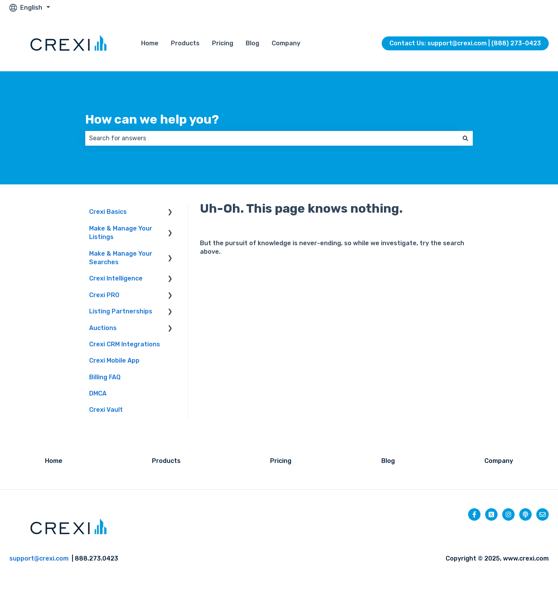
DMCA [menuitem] (98, 393)
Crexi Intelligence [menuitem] (116, 278)
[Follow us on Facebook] (474, 514)
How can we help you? (152, 119)
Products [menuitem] (166, 460)
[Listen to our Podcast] (525, 514)
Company (286, 43)
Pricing (222, 43)
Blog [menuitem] (388, 460)
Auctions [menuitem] (103, 328)
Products (185, 43)
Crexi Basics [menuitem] (108, 211)
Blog (252, 43)
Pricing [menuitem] (280, 460)
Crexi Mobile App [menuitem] (114, 360)
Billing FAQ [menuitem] (105, 377)
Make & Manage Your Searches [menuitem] (120, 258)
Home (149, 43)
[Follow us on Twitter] (491, 514)
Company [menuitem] (498, 460)
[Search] (465, 138)
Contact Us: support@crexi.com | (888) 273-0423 (465, 43)
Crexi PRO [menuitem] (104, 295)
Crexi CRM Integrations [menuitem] (124, 344)
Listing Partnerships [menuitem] (120, 311)
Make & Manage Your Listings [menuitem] (120, 233)
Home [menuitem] (53, 460)
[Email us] (542, 514)
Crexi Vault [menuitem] (106, 409)
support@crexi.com (39, 558)
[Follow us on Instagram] (508, 514)
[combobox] (271, 138)
